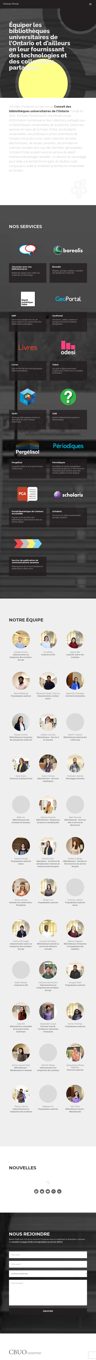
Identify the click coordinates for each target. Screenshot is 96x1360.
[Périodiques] (68, 446)
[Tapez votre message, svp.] (48, 1292)
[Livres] (27, 348)
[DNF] (27, 299)
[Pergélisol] (27, 446)
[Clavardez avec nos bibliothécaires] (27, 250)
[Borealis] (68, 250)
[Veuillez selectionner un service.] (48, 1273)
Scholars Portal (11, 3)
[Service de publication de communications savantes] (27, 544)
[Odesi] (68, 348)
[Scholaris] (68, 495)
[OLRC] (27, 397)
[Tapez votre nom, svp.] (48, 1254)
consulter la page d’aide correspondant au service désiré (37, 1242)
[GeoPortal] (68, 299)
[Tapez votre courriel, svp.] (48, 1264)
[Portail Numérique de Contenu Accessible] (27, 495)
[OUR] (68, 397)
